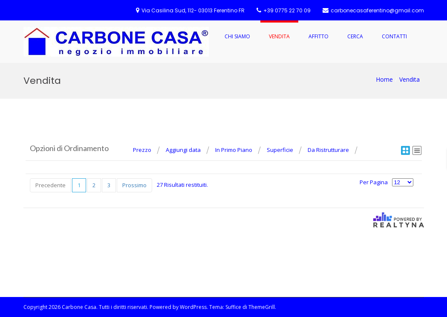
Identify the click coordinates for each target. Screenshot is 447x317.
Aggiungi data (183, 150)
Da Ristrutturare (328, 150)
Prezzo (142, 150)
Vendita (279, 36)
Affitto (319, 36)
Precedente (50, 185)
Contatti (394, 36)
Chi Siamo (237, 36)
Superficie (280, 150)
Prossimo (134, 185)
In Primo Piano (233, 150)
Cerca (355, 36)
